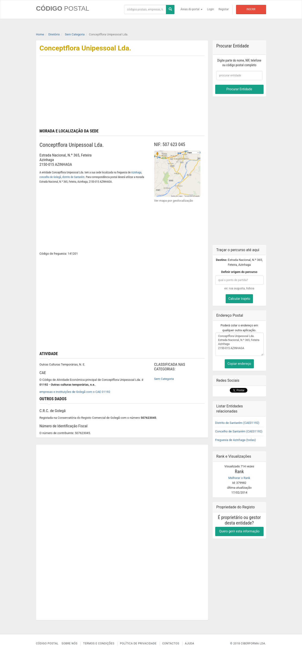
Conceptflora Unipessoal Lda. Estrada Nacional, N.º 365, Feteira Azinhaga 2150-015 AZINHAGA (239, 344)
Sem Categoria (164, 379)
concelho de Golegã (50, 177)
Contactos (170, 643)
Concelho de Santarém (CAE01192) (238, 431)
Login (210, 9)
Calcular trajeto (239, 298)
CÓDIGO (62, 8)
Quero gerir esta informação (239, 531)
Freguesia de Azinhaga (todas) (235, 440)
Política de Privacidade (138, 643)
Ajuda (189, 643)
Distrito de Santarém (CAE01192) (237, 423)
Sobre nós (70, 643)
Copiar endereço (239, 364)
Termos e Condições (98, 643)
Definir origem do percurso (239, 272)
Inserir (250, 9)
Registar (223, 9)
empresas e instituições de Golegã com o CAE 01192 (75, 392)
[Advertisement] (165, 94)
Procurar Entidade (239, 89)
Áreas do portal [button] (191, 9)
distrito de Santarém (73, 177)
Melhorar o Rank (239, 478)
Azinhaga (136, 172)
